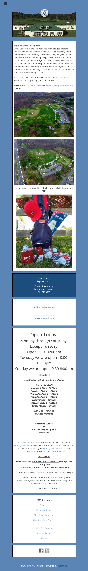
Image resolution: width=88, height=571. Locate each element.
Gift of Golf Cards (32, 85)
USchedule (62, 565)
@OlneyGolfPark (21, 445)
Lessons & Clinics (44, 510)
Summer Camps (44, 533)
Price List (44, 505)
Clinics (44, 538)
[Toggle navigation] (5, 3)
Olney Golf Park (28, 442)
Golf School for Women (44, 520)
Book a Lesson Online (44, 307)
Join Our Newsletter (44, 318)
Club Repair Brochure (44, 515)
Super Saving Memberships (59, 85)
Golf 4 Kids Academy (44, 528)
